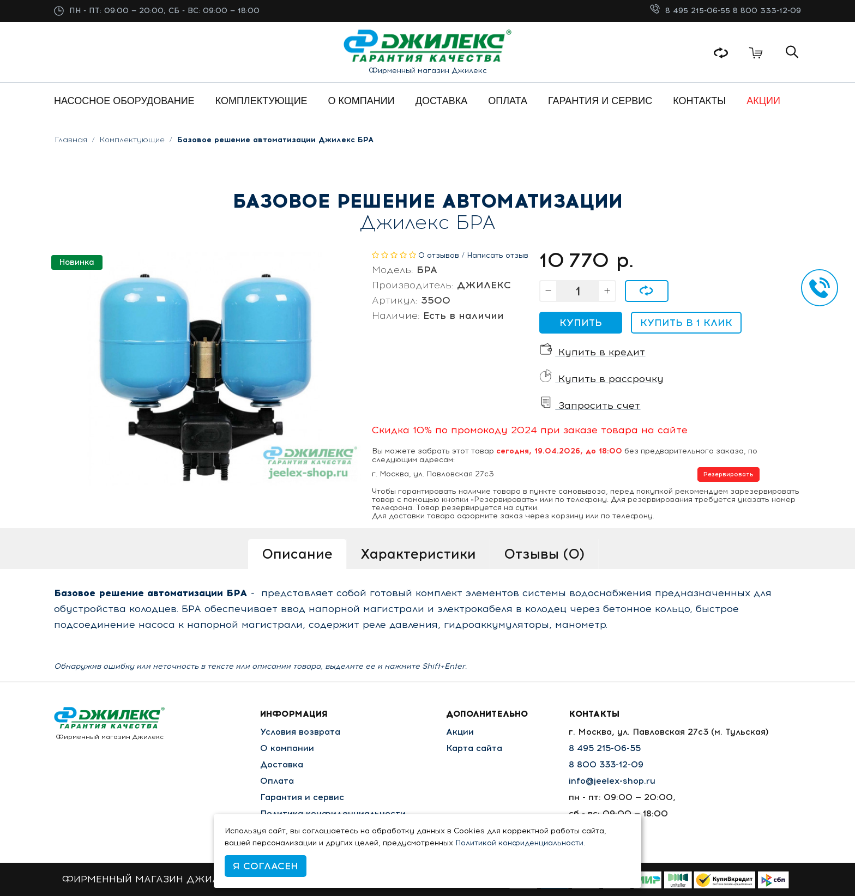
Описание (297, 554)
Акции (460, 732)
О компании (287, 748)
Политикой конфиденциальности (519, 842)
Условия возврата (300, 732)
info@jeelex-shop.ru (612, 781)
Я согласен (265, 866)
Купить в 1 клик (686, 323)
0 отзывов (438, 255)
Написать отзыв (497, 255)
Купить (580, 323)
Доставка (281, 764)
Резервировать (728, 474)
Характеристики (418, 554)
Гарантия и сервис (302, 797)
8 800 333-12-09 (767, 10)
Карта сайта (474, 748)
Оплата (277, 781)
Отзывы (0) (544, 554)
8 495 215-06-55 (699, 10)
